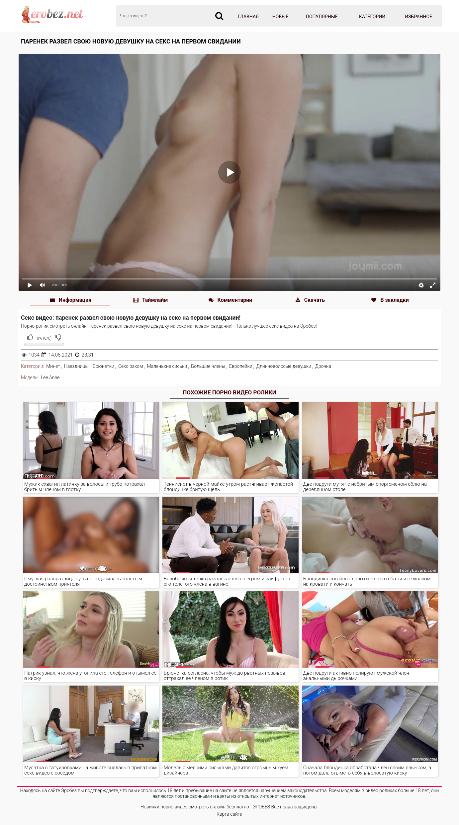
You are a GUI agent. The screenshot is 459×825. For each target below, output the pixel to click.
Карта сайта (229, 814)
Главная (248, 16)
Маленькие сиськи (167, 366)
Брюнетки (103, 366)
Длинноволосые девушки (283, 366)
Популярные (322, 16)
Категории (372, 16)
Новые (280, 16)
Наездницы (76, 366)
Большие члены (208, 366)
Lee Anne (50, 377)
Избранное (418, 16)
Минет (53, 366)
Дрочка (323, 366)
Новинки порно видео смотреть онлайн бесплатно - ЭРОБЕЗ (205, 806)
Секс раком (130, 366)
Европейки (240, 366)
